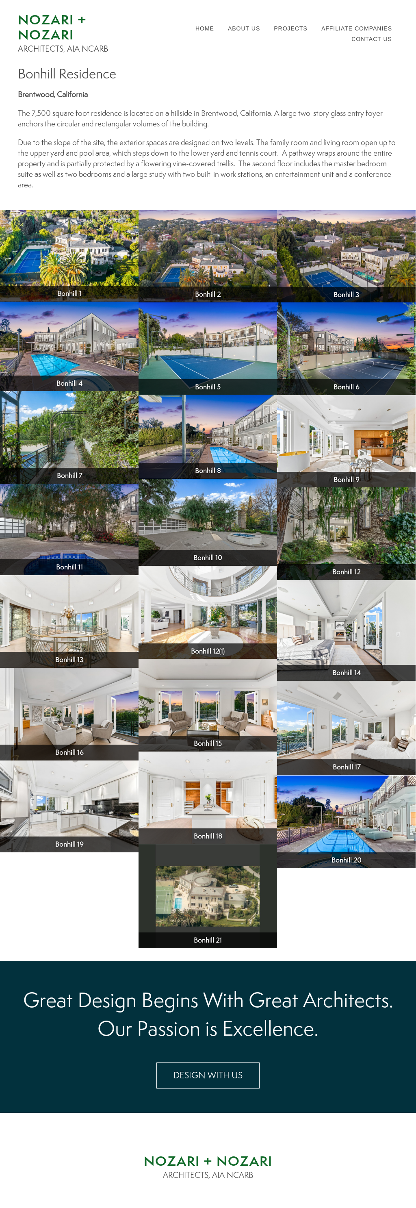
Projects (291, 28)
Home (204, 28)
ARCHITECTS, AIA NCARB (208, 1175)
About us (244, 28)
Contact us (371, 39)
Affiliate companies (356, 28)
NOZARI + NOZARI (208, 1161)
